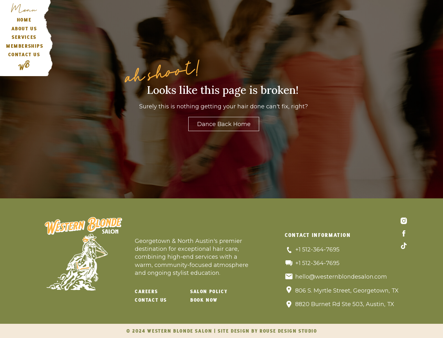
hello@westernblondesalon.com (341, 276)
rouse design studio (288, 331)
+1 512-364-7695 (317, 249)
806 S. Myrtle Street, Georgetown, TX (347, 290)
